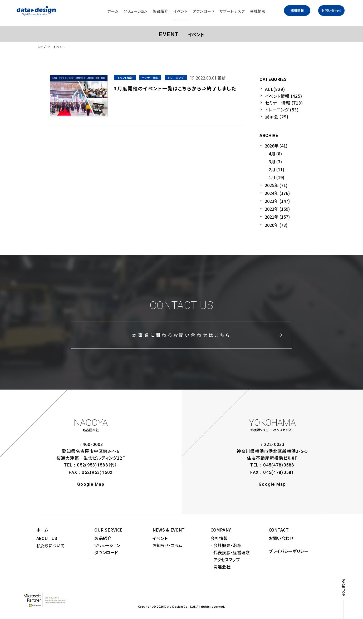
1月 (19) (276, 177)
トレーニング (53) (282, 109)
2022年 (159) (277, 209)
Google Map (90, 484)
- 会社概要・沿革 (225, 545)
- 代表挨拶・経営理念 (230, 552)
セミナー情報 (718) (284, 103)
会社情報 (219, 538)
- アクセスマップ (225, 559)
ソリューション (107, 545)
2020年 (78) (276, 225)
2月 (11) (276, 169)
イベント (160, 538)
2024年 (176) (277, 193)
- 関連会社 (220, 566)
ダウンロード (106, 552)
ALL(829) (275, 89)
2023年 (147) (277, 201)
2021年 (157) (277, 217)
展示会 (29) (276, 116)
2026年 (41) (276, 146)
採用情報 (297, 10)
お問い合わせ (331, 10)
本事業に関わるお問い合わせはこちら (181, 335)
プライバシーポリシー (288, 551)
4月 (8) (275, 153)
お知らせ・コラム (168, 545)
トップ (41, 47)
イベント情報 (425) (283, 96)
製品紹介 (102, 538)
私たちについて (50, 545)
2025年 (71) (276, 185)
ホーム (42, 530)
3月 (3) (275, 161)
